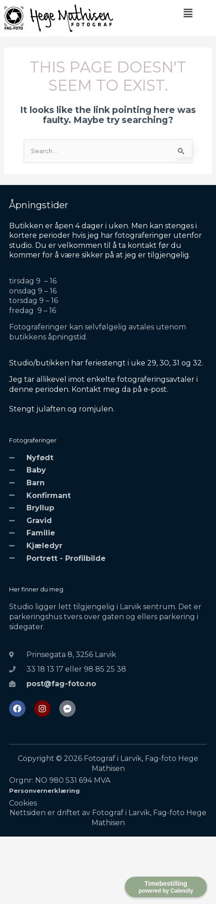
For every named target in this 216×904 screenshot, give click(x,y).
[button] (187, 13)
